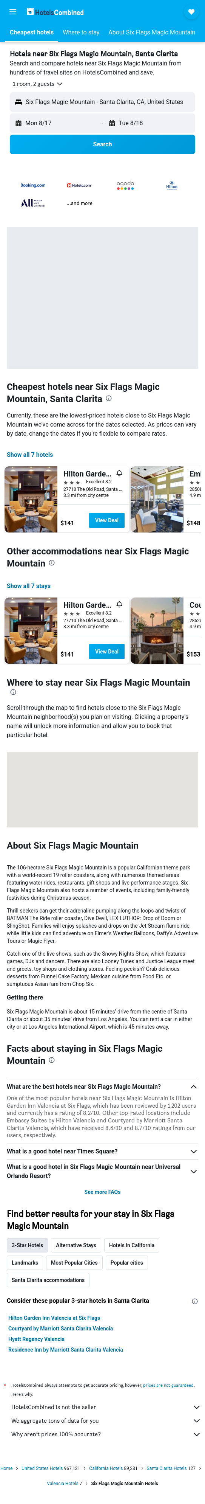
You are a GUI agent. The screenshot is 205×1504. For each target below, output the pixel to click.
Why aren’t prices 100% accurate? (106, 1434)
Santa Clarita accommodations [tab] (48, 1280)
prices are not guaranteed (168, 1385)
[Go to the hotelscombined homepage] (55, 11)
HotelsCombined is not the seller (106, 1407)
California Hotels (106, 1468)
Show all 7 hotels (30, 454)
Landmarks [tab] (25, 1263)
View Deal (107, 520)
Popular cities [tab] (127, 1263)
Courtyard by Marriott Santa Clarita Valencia (60, 1329)
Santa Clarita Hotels (167, 1468)
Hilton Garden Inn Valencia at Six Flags (54, 1318)
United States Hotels (42, 1468)
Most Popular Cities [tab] (74, 1263)
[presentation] (108, 398)
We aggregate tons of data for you (106, 1420)
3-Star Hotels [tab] (27, 1245)
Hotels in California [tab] (131, 1245)
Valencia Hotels (62, 1483)
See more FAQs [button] (103, 1192)
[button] (13, 11)
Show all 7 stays (29, 586)
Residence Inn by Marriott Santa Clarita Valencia (65, 1350)
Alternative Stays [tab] (76, 1245)
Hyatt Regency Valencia (36, 1339)
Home (6, 1468)
